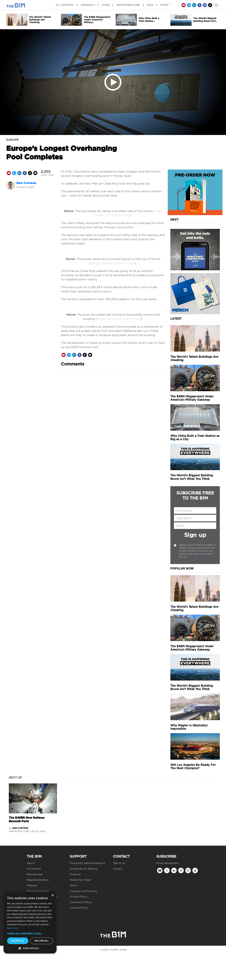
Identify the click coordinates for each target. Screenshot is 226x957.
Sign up (195, 534)
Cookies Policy (79, 907)
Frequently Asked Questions (87, 863)
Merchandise (34, 874)
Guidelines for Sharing (83, 868)
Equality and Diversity (83, 891)
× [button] (52, 895)
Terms (73, 885)
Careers (118, 868)
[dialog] (30, 922)
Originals (88, 5)
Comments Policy (81, 902)
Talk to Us (119, 863)
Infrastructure (128, 5)
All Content (34, 868)
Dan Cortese (26, 183)
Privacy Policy (194, 557)
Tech (150, 5)
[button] (30, 933)
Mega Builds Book (38, 879)
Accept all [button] (17, 940)
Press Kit (75, 874)
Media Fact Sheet (80, 879)
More (164, 5)
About (31, 863)
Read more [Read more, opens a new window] (12, 928)
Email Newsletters (167, 863)
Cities (106, 5)
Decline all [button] (42, 940)
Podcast (32, 885)
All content (64, 5)
